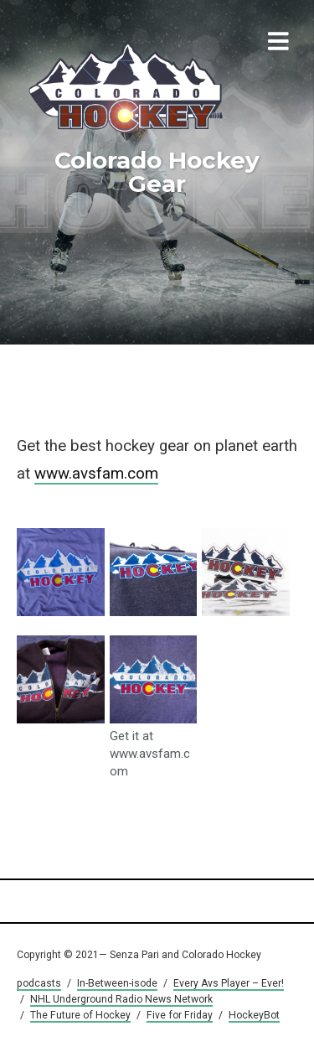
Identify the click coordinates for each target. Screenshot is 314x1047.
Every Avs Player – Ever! (228, 983)
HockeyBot (254, 1015)
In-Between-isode (117, 983)
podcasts (39, 983)
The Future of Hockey (80, 1015)
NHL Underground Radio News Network (121, 999)
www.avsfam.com (96, 473)
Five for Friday (180, 1015)
